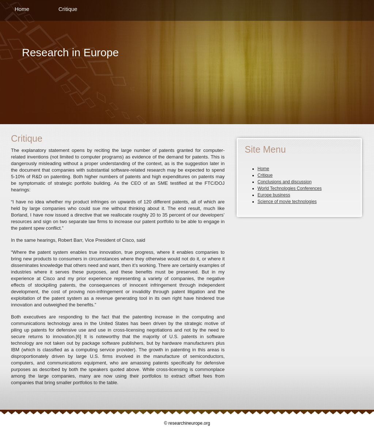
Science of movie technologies (287, 201)
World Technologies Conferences (289, 188)
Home (22, 9)
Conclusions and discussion (284, 181)
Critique (67, 9)
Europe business (273, 195)
